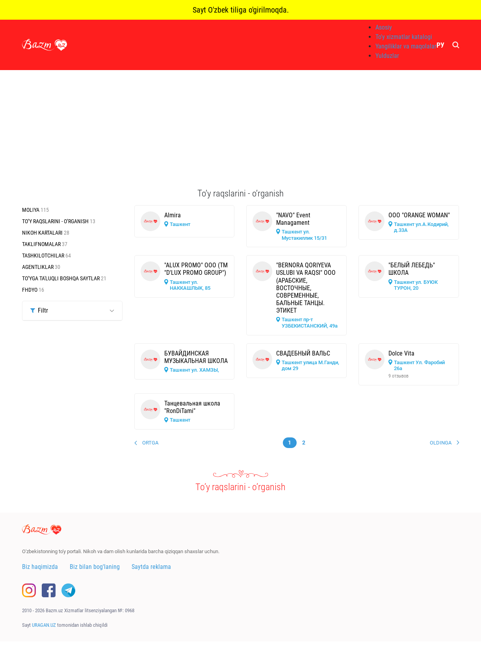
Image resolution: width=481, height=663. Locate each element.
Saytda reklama (151, 566)
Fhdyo (30, 290)
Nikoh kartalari (43, 233)
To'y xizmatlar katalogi (403, 37)
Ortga (150, 443)
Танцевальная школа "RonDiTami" (192, 407)
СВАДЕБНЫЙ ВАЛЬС (303, 353)
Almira (172, 215)
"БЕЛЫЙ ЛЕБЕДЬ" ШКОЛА (411, 268)
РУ (440, 45)
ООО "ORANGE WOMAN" (419, 215)
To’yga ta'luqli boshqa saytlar (61, 278)
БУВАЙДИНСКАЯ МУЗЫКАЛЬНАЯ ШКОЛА (196, 357)
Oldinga (440, 443)
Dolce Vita (401, 353)
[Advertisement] (240, 129)
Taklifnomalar (42, 244)
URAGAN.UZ (44, 625)
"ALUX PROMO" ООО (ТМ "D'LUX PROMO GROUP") (196, 268)
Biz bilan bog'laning (95, 566)
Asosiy (383, 27)
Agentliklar (38, 267)
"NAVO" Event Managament (293, 218)
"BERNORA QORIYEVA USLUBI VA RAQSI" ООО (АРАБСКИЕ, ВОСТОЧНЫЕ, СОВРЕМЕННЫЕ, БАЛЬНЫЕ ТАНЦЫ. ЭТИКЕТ (306, 287)
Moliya (31, 210)
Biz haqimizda (40, 566)
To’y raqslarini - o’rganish (56, 221)
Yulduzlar (387, 55)
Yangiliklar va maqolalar (405, 46)
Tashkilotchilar (43, 255)
